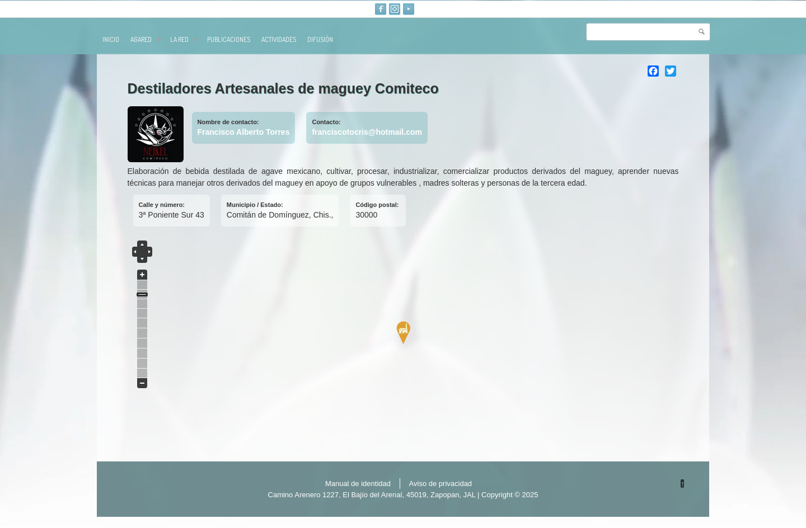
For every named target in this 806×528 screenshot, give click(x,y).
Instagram (394, 9)
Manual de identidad (358, 483)
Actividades (278, 39)
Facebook (380, 9)
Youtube (408, 9)
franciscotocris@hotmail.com (366, 132)
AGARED (145, 39)
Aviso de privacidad (440, 483)
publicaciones (228, 39)
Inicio (110, 39)
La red (184, 39)
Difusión (320, 39)
